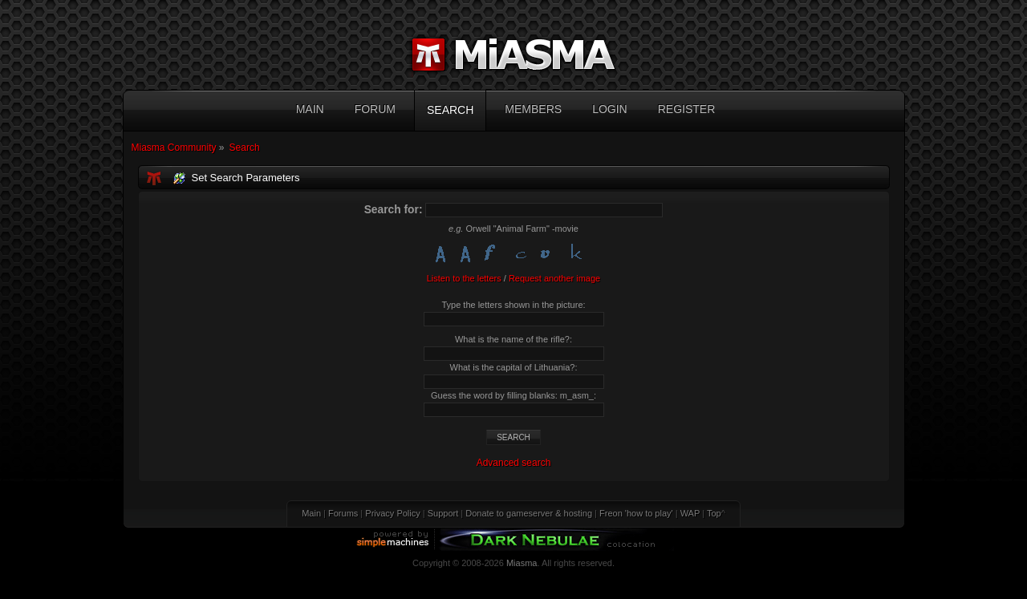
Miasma (522, 563)
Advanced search (514, 462)
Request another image (554, 278)
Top (714, 513)
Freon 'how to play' (636, 513)
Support (443, 513)
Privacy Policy (392, 513)
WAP (690, 513)
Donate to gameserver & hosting (528, 513)
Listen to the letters (464, 278)
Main (311, 513)
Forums (343, 513)
